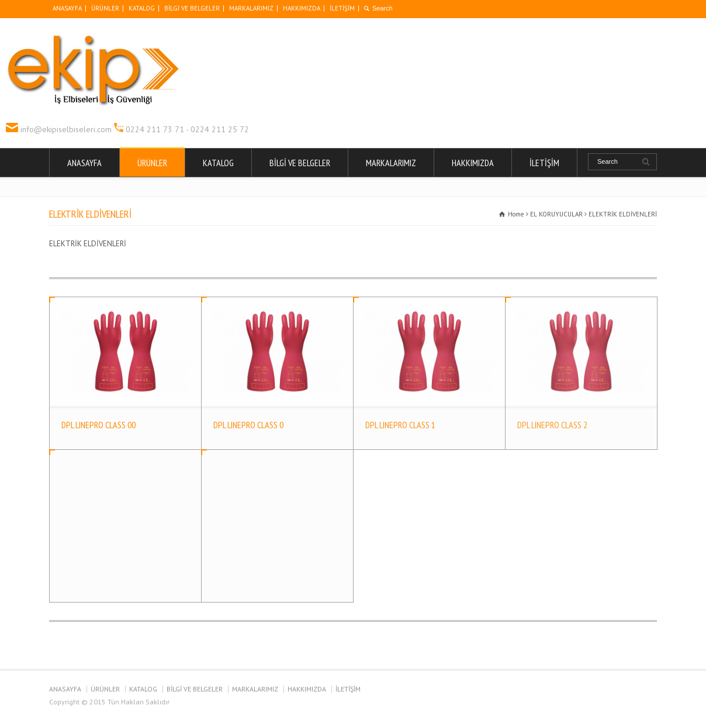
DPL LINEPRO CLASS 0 (248, 425)
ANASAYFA (67, 8)
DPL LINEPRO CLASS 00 (98, 425)
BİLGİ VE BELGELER (192, 8)
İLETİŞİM (342, 8)
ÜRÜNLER (105, 8)
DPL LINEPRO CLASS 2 (552, 425)
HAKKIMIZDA (301, 8)
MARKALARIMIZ (251, 8)
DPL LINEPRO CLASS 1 (400, 425)
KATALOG (142, 8)
